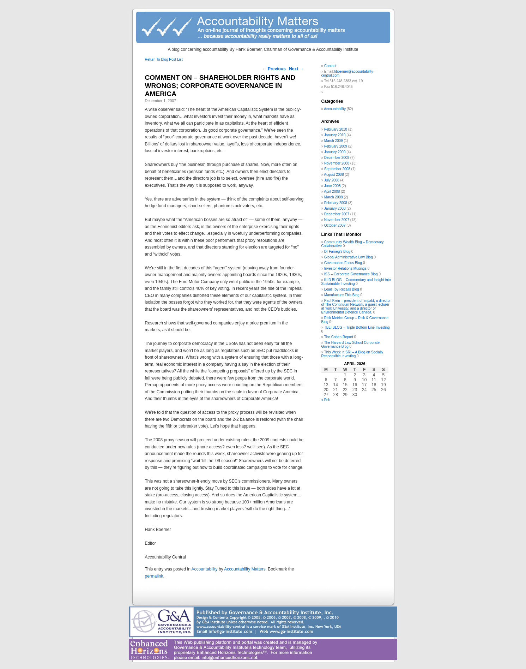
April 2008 (332, 191)
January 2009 (335, 152)
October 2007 (335, 225)
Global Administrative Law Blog (348, 257)
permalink (154, 576)
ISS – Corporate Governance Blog (351, 274)
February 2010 (335, 129)
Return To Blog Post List (164, 59)
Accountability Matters (244, 569)
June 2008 (332, 186)
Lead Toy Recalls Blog (341, 289)
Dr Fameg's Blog (337, 251)
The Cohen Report (338, 337)
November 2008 (336, 163)
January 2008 (335, 208)
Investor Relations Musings (345, 268)
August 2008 (334, 175)
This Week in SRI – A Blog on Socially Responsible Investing (352, 354)
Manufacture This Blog (341, 295)
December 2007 (336, 214)
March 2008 (333, 197)
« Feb (326, 400)
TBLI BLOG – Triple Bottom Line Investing (357, 327)
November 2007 (336, 220)
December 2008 (336, 158)
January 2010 (335, 135)
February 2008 (335, 203)
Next (296, 68)
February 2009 (335, 146)
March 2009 (333, 141)
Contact (330, 66)
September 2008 (337, 169)
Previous (274, 68)
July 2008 (331, 180)
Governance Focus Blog (343, 263)
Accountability (205, 569)
